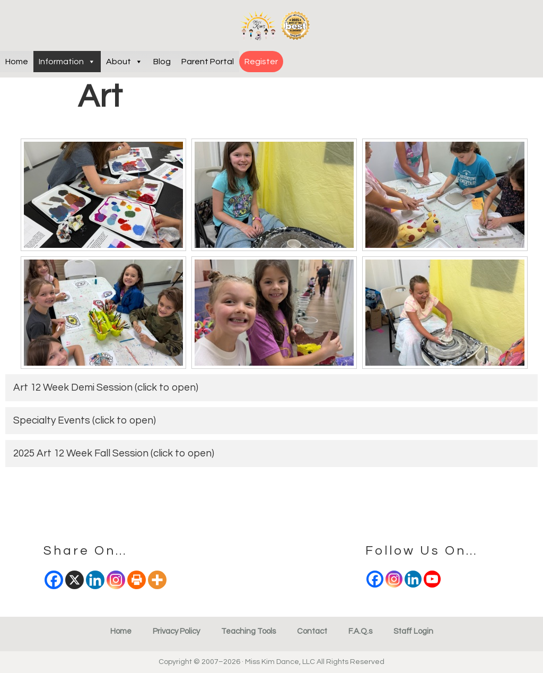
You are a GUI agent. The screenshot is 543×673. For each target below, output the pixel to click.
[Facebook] (374, 579)
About (124, 61)
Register (261, 61)
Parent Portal (207, 61)
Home (16, 61)
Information (67, 61)
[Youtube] (432, 579)
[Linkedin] (413, 579)
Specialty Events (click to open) (84, 420)
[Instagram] (394, 579)
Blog (162, 61)
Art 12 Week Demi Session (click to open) (105, 387)
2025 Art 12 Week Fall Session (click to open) (113, 453)
